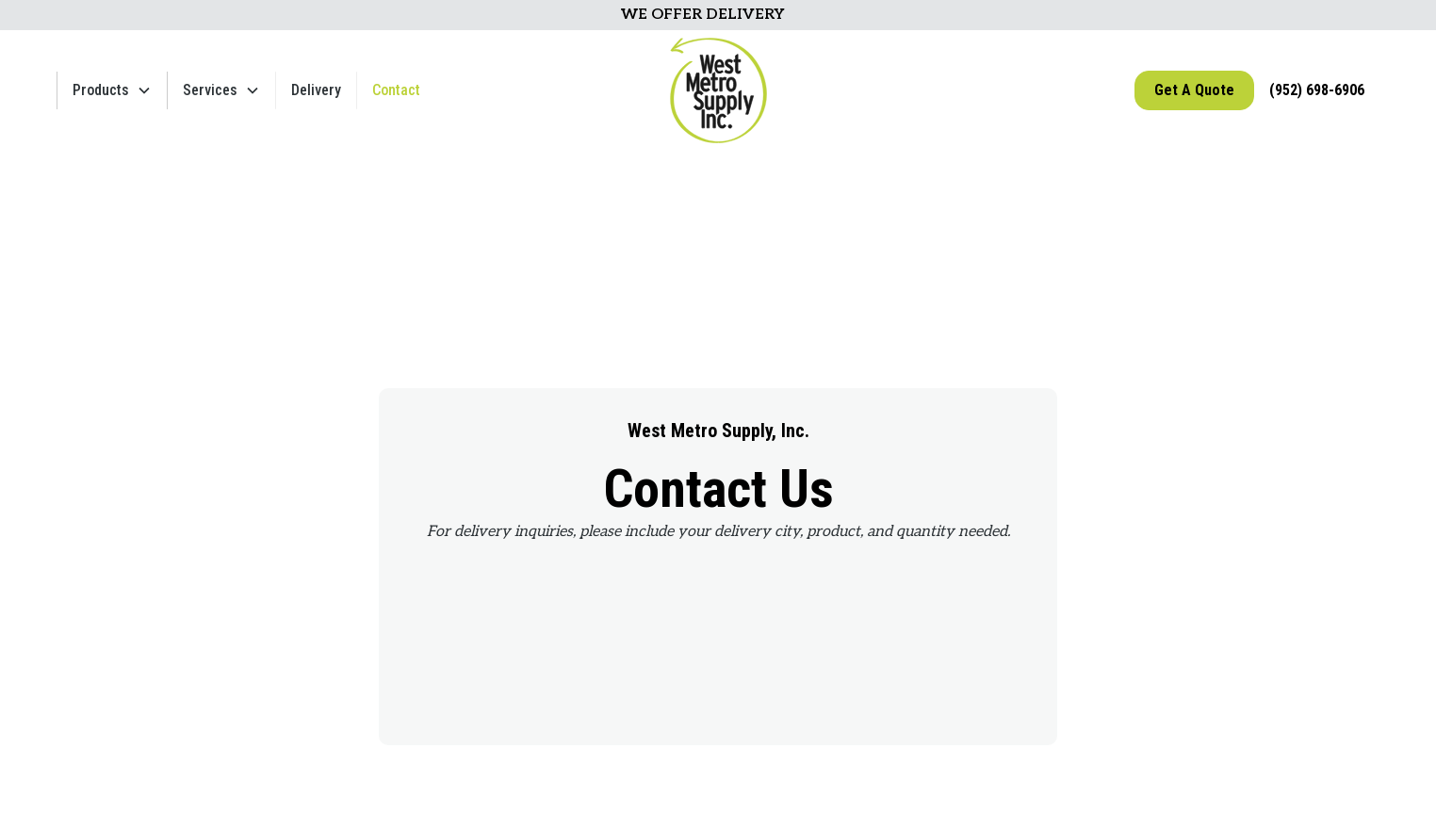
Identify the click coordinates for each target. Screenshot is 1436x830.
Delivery (316, 90)
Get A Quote (1194, 90)
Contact (396, 90)
